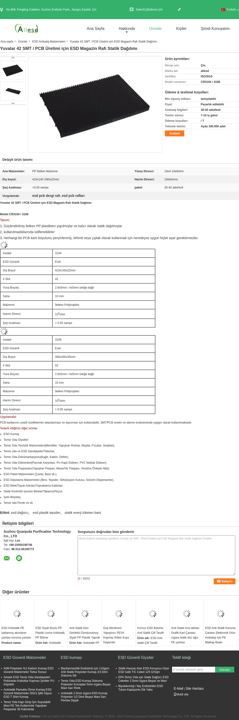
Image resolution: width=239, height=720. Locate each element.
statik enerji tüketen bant (83, 513)
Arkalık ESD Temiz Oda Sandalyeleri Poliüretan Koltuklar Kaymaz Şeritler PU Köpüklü (29, 681)
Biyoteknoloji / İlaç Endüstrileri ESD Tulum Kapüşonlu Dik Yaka (140, 687)
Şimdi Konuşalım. (216, 29)
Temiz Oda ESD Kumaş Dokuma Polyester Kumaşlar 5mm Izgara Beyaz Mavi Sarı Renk (85, 684)
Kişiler (181, 29)
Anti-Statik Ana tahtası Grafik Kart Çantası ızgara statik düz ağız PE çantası (185, 635)
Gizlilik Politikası (30, 716)
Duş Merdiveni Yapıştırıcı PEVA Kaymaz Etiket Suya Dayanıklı (116, 635)
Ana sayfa (95, 29)
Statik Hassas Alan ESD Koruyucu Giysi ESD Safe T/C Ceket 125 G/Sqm (143, 670)
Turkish (233, 9)
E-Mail (178, 688)
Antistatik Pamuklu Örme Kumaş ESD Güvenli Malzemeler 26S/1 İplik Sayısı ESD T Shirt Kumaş (28, 693)
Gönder (224, 670)
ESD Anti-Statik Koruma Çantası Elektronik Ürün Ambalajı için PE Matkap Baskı (220, 635)
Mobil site (181, 694)
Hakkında (127, 29)
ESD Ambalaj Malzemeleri (48, 41)
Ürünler (155, 29)
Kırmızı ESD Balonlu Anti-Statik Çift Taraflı (150, 630)
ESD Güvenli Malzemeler (24, 658)
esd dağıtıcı (19, 513)
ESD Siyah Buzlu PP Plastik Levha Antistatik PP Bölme (50, 632)
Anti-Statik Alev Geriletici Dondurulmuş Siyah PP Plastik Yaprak (84, 632)
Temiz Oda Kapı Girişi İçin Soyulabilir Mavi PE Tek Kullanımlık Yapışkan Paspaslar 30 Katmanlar (27, 705)
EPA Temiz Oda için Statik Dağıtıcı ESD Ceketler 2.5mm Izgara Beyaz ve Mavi (143, 679)
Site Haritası (194, 688)
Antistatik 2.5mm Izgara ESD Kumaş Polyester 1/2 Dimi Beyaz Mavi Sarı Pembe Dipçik (84, 697)
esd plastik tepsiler (46, 513)
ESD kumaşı (71, 658)
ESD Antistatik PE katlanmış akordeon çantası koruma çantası (16, 632)
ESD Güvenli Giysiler (136, 658)
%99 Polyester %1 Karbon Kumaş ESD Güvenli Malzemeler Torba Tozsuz (29, 670)
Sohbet (174, 133)
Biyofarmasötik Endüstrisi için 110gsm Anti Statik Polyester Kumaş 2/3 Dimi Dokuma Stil (85, 672)
